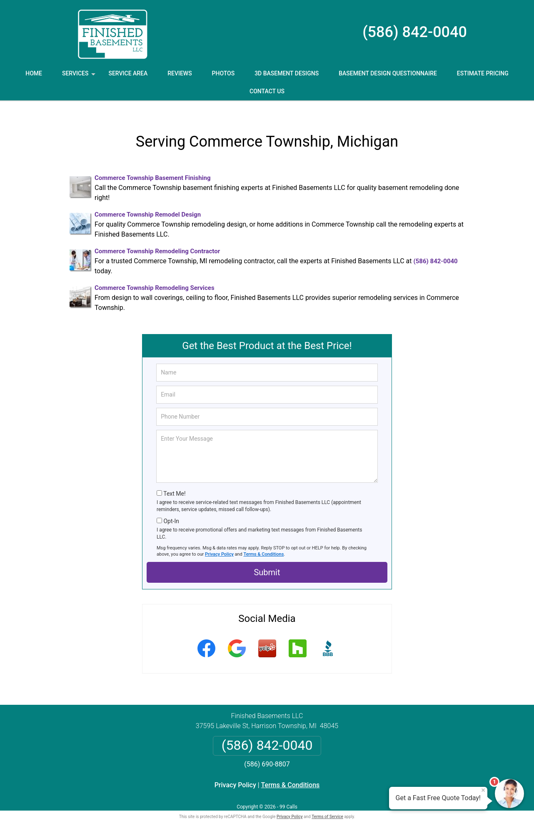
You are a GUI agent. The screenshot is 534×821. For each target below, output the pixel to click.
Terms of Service (327, 803)
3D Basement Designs (287, 73)
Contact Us (267, 91)
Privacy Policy (219, 541)
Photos (223, 73)
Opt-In (171, 507)
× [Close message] (483, 790)
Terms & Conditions (264, 541)
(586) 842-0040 (414, 32)
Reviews (179, 73)
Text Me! (174, 480)
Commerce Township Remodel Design (148, 201)
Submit (267, 559)
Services (79, 76)
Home (33, 73)
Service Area (127, 73)
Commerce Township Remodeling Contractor (157, 238)
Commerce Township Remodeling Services (155, 274)
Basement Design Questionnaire (388, 73)
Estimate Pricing (483, 73)
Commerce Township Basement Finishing (152, 164)
